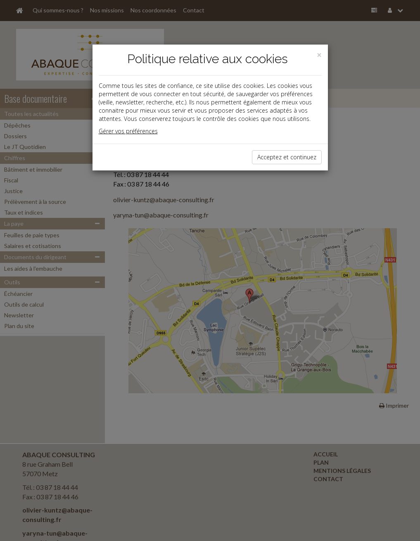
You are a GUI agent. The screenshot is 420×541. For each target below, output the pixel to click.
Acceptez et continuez (286, 157)
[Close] (319, 55)
